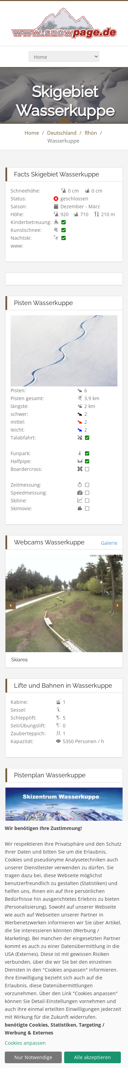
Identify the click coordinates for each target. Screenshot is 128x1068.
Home (32, 132)
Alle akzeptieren (92, 1057)
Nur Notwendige (33, 1057)
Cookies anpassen (25, 1043)
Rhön (91, 132)
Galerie (109, 543)
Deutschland (61, 132)
